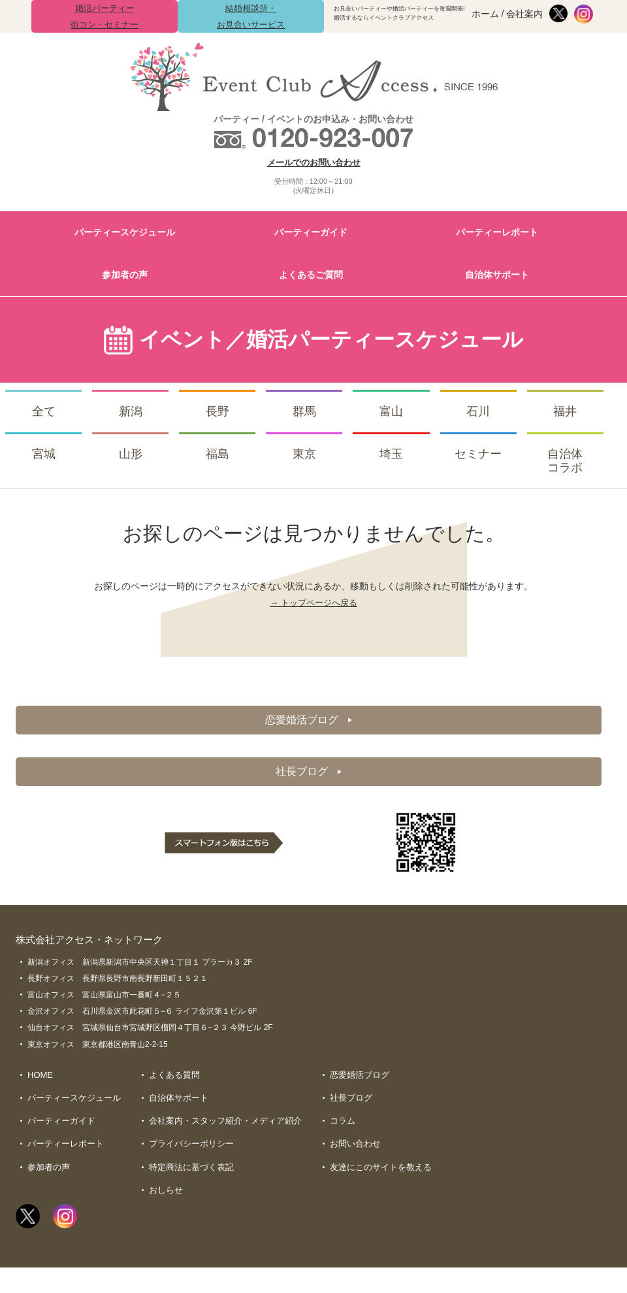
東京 (304, 453)
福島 (217, 453)
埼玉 (391, 453)
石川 (478, 411)
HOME (40, 1077)
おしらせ (166, 1195)
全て (44, 411)
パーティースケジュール (124, 232)
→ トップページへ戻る (313, 602)
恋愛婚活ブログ (308, 720)
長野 (217, 411)
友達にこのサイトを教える (381, 1172)
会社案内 (524, 14)
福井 (565, 411)
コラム (342, 1124)
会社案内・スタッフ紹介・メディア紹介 (225, 1124)
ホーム (485, 14)
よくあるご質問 (311, 274)
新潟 (130, 411)
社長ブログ (308, 772)
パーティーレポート (497, 232)
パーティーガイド (310, 232)
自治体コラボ (565, 461)
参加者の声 (125, 274)
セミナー (478, 453)
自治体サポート (497, 274)
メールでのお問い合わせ (314, 162)
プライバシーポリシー (191, 1148)
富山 (391, 411)
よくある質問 (174, 1077)
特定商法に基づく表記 (191, 1172)
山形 (130, 453)
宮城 (44, 453)
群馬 (304, 411)
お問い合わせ (355, 1148)
